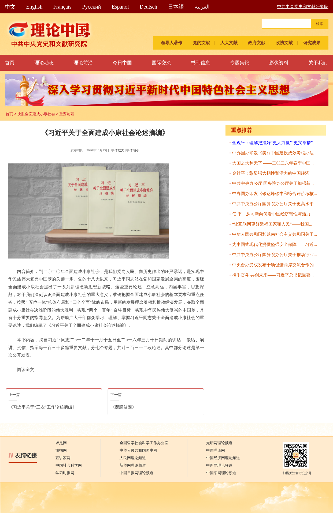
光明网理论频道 (219, 443)
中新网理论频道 (219, 465)
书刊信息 (200, 62)
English (34, 7)
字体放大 (117, 150)
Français (62, 7)
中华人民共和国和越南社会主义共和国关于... (274, 234)
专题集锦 (239, 62)
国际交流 (161, 62)
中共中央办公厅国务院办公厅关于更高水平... (274, 203)
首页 (9, 62)
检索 (319, 24)
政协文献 (284, 42)
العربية (202, 7)
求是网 (61, 443)
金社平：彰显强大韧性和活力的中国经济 (270, 173)
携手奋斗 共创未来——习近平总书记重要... (273, 275)
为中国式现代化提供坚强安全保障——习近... (274, 244)
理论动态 (44, 62)
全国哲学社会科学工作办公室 (144, 443)
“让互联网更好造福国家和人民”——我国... (272, 224)
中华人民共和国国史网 (138, 450)
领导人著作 (171, 42)
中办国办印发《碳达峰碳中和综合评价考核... (274, 193)
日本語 (176, 7)
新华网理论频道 (133, 465)
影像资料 (278, 62)
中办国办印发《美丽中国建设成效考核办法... (274, 153)
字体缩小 (132, 150)
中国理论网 (215, 450)
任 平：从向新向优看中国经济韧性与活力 (271, 214)
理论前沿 (83, 62)
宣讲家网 (63, 458)
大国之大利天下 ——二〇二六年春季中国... (273, 163)
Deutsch (148, 7)
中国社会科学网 (69, 465)
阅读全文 (25, 369)
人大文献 (229, 42)
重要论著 (66, 114)
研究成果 (311, 42)
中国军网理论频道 (221, 473)
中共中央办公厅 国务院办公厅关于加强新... (273, 183)
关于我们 (318, 62)
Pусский (91, 7)
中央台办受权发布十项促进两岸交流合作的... (274, 265)
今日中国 (122, 62)
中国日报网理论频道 (136, 473)
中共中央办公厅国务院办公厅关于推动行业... (274, 254)
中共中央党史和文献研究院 (302, 6)
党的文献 (201, 42)
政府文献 (256, 42)
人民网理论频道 (133, 458)
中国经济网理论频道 (223, 458)
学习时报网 (65, 473)
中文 (10, 7)
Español (120, 7)
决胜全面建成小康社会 (36, 114)
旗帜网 (61, 450)
